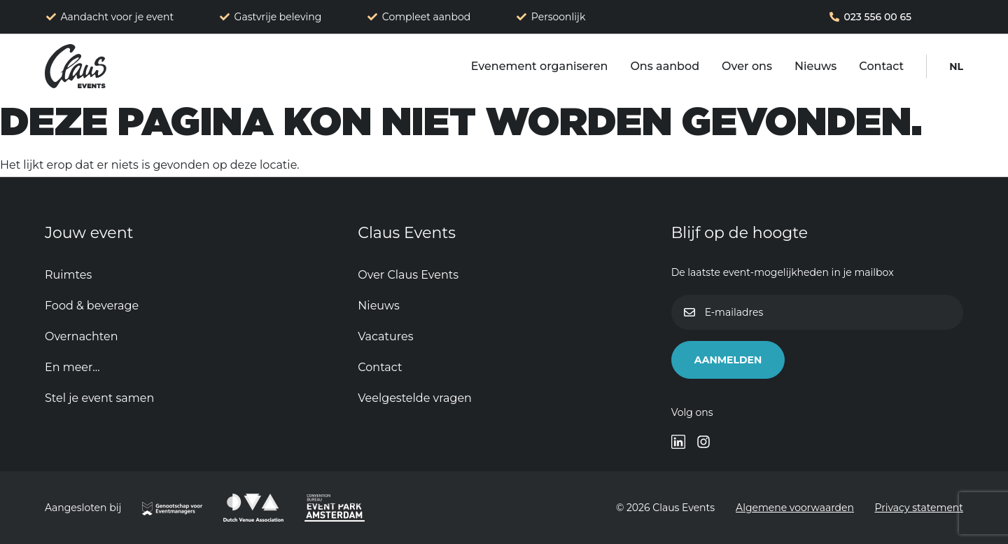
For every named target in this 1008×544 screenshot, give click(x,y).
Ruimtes (68, 274)
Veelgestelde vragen (415, 398)
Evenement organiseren (539, 66)
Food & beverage (92, 305)
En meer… (72, 367)
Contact (881, 66)
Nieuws (815, 66)
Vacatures (385, 336)
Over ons (747, 66)
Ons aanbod (664, 66)
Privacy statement (919, 507)
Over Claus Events (408, 274)
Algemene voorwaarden (793, 507)
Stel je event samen (99, 398)
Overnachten (81, 336)
